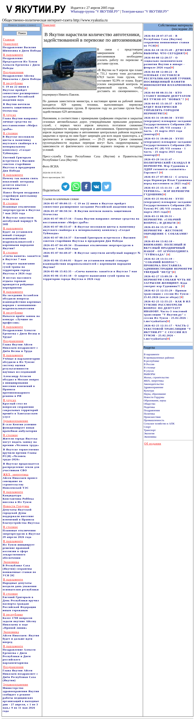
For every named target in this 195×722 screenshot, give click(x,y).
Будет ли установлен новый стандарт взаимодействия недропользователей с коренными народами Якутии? (18, 238)
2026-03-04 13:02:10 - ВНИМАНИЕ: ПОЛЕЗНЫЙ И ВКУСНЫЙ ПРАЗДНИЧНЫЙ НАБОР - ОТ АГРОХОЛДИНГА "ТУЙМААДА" (166, 248)
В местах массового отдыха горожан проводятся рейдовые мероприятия (18, 282)
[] (157, 45)
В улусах (149, 370)
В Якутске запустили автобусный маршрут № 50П (20, 221)
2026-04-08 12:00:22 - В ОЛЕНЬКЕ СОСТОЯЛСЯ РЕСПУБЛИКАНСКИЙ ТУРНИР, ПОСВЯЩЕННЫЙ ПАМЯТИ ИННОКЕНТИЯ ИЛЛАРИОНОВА (168, 78)
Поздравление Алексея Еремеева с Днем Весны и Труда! (21, 331)
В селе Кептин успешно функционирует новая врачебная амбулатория (20, 425)
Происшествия (152, 416)
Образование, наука (155, 400)
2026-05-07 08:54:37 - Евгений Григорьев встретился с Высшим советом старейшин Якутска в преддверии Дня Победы (89, 239)
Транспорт (150, 430)
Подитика (149, 407)
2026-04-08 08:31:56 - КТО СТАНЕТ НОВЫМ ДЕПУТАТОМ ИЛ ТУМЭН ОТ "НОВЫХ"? (167, 96)
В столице (149, 367)
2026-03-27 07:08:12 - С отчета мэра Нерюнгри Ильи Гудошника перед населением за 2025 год (168, 180)
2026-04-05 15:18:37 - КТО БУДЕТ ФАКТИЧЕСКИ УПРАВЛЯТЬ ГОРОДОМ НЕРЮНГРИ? (163, 108)
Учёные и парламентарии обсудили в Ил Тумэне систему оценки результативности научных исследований (21, 363)
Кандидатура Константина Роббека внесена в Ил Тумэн (18, 497)
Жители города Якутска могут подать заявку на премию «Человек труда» (21, 440)
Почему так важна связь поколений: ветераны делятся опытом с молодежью (20, 181)
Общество (149, 403)
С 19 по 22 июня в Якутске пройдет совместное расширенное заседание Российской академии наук (21, 91)
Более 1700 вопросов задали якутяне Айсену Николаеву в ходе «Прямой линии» (19, 621)
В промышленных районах (159, 357)
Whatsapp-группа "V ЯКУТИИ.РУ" (95, 11)
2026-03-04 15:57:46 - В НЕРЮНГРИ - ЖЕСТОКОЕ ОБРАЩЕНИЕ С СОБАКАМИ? (166, 230)
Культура (149, 390)
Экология (149, 433)
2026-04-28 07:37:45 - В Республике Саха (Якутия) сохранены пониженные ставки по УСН (166, 40)
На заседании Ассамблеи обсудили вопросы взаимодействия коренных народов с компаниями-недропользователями (22, 300)
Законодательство (154, 384)
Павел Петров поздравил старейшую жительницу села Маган (21, 196)
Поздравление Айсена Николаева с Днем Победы (22, 76)
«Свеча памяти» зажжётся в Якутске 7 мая (22, 256)
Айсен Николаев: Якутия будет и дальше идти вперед (21, 637)
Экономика (150, 436)
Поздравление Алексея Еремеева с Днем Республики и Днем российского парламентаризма (19, 654)
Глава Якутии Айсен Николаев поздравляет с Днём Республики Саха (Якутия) (20, 674)
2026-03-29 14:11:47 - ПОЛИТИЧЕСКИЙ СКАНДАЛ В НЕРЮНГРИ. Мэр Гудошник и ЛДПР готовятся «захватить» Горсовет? (167, 166)
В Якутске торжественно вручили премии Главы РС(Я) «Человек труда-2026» (21, 454)
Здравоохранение (153, 387)
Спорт (147, 426)
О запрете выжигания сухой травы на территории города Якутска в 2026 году (19, 268)
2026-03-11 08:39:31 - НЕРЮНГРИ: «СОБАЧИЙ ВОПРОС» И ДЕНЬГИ (162, 219)
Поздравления (152, 410)
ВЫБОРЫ (149, 374)
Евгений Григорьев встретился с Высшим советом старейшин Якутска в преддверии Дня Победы (19, 164)
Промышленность (154, 420)
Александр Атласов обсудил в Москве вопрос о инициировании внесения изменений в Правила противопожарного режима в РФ (21, 386)
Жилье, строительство (156, 377)
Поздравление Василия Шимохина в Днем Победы (22, 47)
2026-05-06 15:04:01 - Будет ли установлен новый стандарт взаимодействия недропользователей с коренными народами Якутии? (87, 264)
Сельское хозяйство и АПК (159, 423)
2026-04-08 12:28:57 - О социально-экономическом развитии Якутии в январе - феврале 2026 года (164, 62)
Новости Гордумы (154, 397)
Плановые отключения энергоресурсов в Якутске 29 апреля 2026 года (21, 532)
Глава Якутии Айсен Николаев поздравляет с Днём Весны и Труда (20, 346)
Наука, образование (155, 393)
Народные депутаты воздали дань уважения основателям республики (21, 584)
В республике (151, 360)
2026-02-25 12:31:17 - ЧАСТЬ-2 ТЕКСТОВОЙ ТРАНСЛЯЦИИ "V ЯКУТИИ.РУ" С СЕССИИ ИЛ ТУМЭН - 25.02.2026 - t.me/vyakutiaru (167, 332)
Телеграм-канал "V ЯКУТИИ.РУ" (145, 11)
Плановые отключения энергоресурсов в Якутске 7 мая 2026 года (21, 208)
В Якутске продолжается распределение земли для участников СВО (21, 467)
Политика (149, 413)
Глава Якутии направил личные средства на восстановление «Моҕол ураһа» (20, 122)
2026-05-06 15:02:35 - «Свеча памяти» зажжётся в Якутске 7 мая (90, 271)
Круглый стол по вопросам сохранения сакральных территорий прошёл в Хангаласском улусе (20, 408)
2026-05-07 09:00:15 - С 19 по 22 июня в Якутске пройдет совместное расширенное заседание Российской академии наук (88, 205)
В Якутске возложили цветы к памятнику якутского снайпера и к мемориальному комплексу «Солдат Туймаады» (20, 143)
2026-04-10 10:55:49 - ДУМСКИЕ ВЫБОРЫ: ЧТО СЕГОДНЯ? (168, 51)
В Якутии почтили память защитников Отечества (17, 107)
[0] (12, 575)
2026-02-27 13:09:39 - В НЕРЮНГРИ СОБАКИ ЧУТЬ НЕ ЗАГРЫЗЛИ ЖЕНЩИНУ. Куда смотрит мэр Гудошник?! (167, 281)
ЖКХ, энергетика (154, 380)
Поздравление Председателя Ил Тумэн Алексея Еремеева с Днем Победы (21, 61)
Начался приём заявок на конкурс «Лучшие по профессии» (21, 317)
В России (149, 364)
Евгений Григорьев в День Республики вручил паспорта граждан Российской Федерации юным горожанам (21, 602)
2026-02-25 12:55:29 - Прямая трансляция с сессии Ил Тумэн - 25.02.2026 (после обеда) (167, 294)
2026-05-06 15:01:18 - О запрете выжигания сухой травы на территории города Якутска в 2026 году (86, 277)
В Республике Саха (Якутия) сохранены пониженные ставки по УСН (19, 569)
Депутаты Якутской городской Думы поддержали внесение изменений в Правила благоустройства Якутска (21, 514)
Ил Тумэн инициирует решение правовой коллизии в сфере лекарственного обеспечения (19, 549)
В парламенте (151, 354)
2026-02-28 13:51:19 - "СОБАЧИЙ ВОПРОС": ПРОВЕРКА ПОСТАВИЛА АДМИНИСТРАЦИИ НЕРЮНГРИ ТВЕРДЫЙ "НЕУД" (168, 265)
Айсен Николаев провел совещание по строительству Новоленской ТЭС (20, 481)
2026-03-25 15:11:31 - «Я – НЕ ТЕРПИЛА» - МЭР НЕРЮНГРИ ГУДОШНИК (167, 191)
